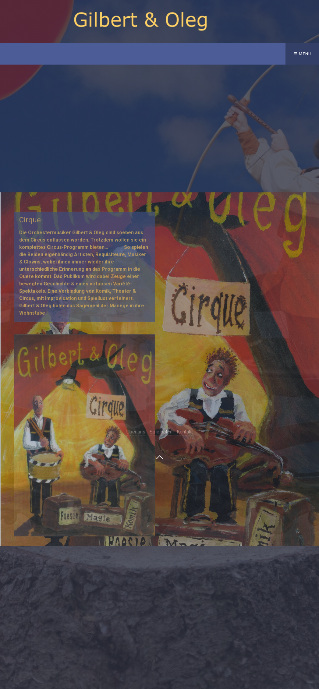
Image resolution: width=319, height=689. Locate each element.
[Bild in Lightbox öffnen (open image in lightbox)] (84, 467)
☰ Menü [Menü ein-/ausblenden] (302, 53)
